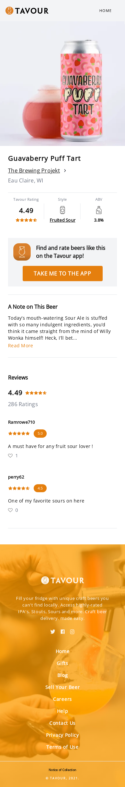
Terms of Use (62, 747)
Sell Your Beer (62, 687)
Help (62, 711)
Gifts (62, 663)
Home (105, 10)
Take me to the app (62, 273)
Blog (62, 675)
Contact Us (62, 723)
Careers (62, 699)
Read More (20, 345)
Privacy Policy (62, 735)
